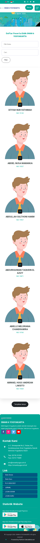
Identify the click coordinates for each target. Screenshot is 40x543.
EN (7, 2)
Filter (6, 60)
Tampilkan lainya (20, 404)
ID (12, 2)
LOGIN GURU (9, 496)
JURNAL (8, 488)
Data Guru (8, 479)
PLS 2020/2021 (10, 483)
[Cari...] (20, 52)
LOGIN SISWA (10, 492)
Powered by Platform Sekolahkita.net (21, 539)
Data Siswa (9, 475)
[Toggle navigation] (37, 8)
